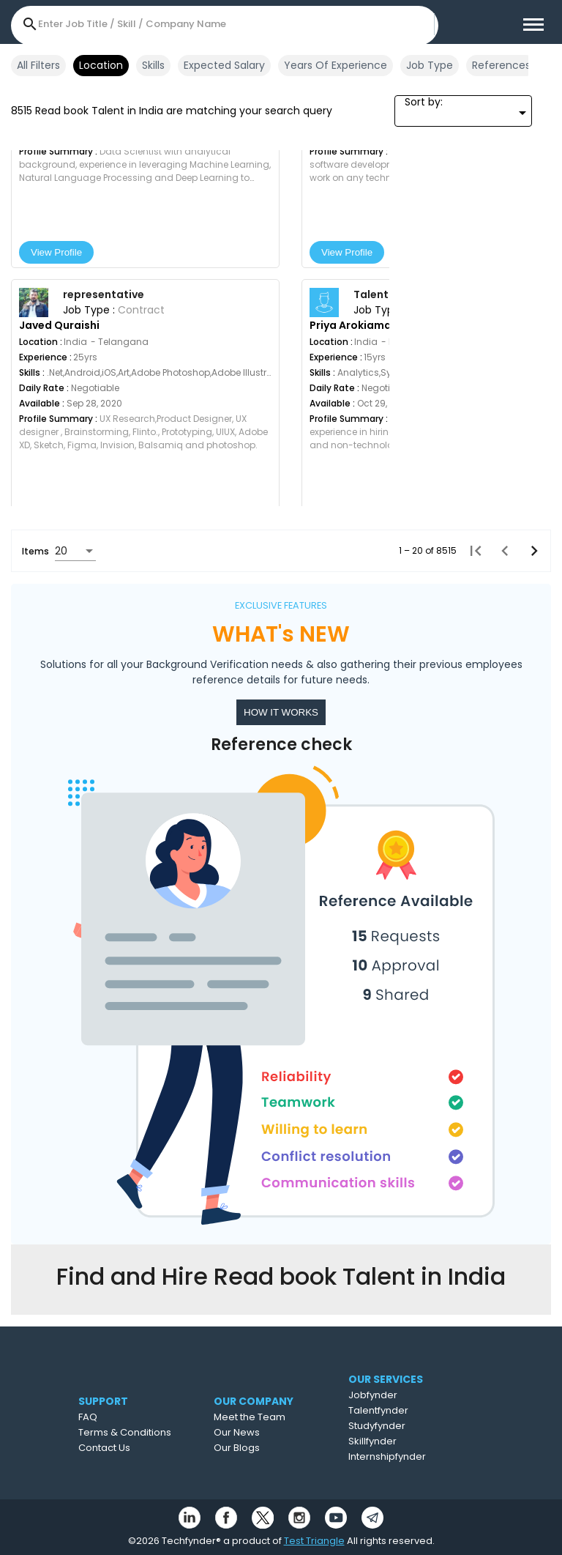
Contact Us (125, 1448)
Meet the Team (277, 1417)
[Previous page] (500, 550)
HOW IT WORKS (281, 712)
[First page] (471, 550)
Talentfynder (408, 1410)
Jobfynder (402, 1395)
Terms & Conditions (146, 1432)
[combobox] (463, 113)
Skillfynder (402, 1441)
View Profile (56, 252)
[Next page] (529, 550)
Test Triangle (314, 1541)
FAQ (109, 1417)
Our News (264, 1432)
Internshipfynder (416, 1456)
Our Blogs (264, 1448)
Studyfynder (406, 1426)
